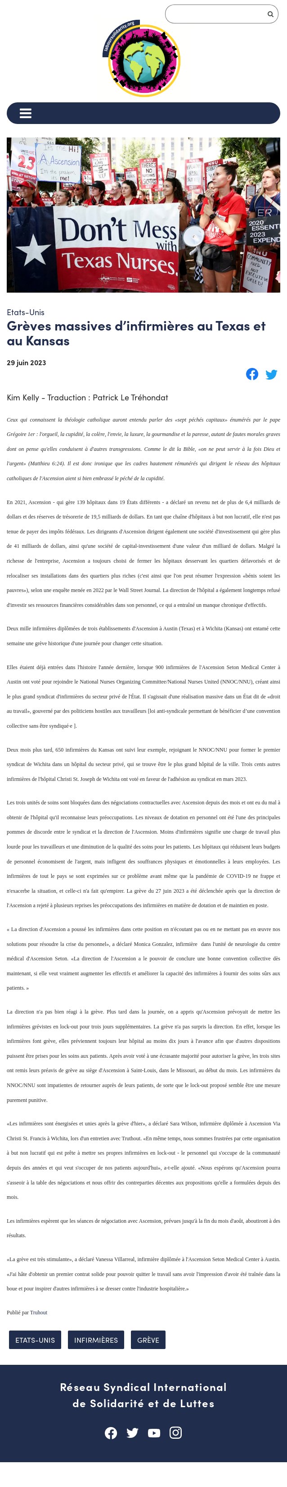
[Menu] (25, 113)
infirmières (96, 1364)
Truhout (38, 1337)
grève (148, 1364)
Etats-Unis (35, 1364)
